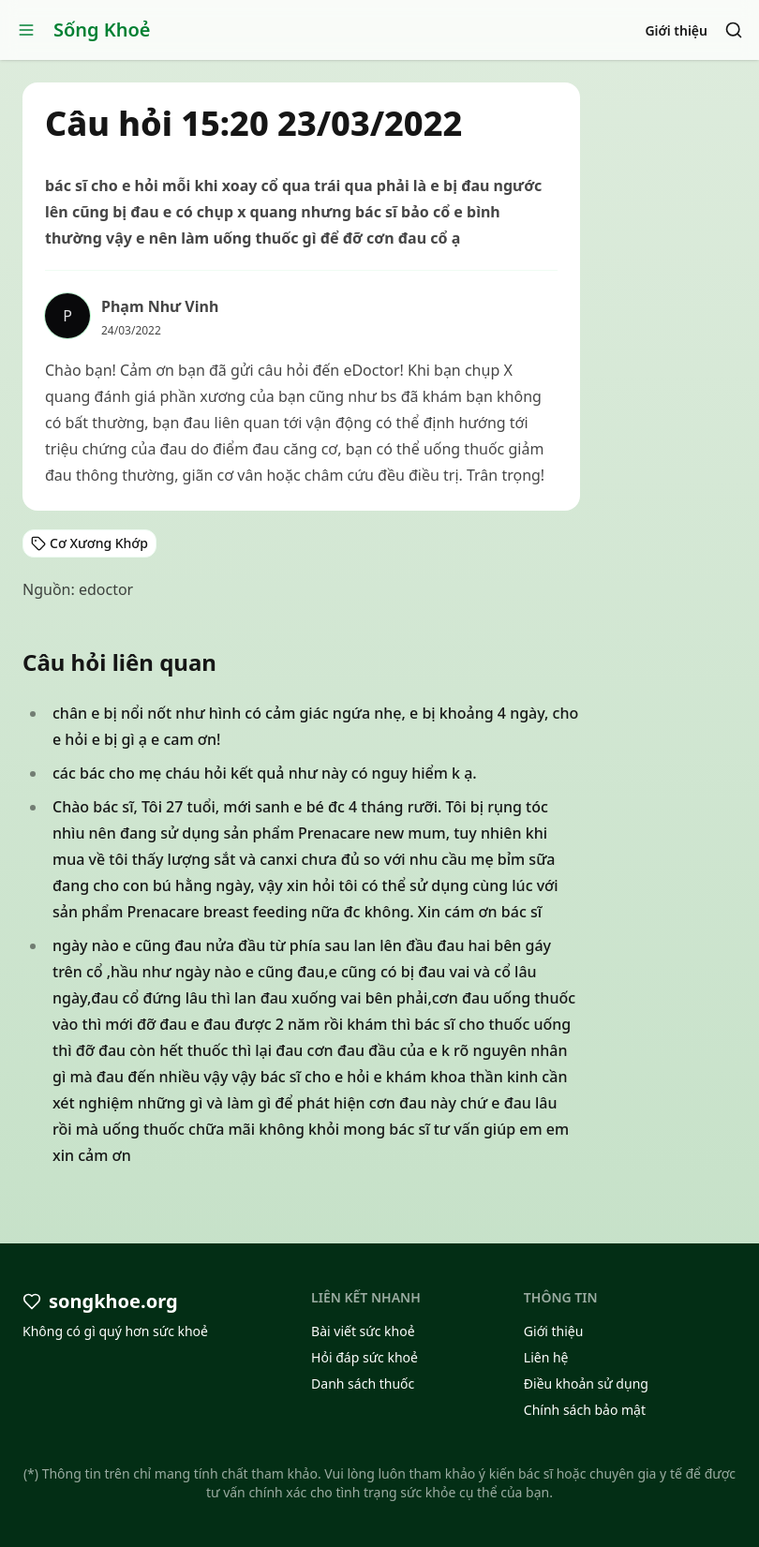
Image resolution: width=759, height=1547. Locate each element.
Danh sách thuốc (362, 1383)
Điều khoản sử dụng (586, 1383)
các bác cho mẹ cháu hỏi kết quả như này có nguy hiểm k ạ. (264, 773)
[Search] (734, 30)
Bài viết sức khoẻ (363, 1331)
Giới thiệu (676, 30)
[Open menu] (26, 30)
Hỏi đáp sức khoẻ (364, 1357)
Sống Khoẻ (102, 29)
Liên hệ (546, 1357)
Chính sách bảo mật (585, 1410)
